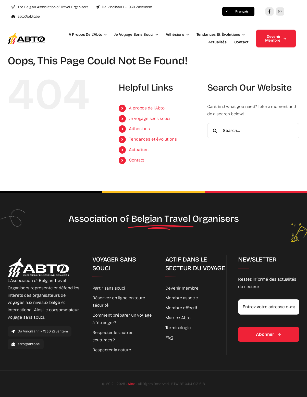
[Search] (215, 130)
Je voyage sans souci (149, 118)
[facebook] (269, 11)
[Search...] (253, 130)
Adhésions (139, 128)
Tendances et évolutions (153, 139)
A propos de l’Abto (146, 108)
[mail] (280, 11)
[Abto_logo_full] (26, 35)
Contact (136, 160)
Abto (131, 384)
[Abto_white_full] (38, 260)
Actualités (138, 149)
